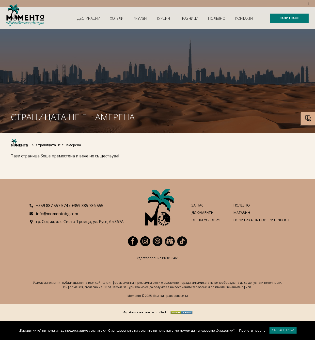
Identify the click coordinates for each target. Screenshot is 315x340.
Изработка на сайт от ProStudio (146, 312)
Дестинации (88, 18)
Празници (189, 18)
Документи (202, 213)
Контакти (244, 18)
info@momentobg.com (57, 213)
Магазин (241, 213)
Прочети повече (252, 330)
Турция (163, 18)
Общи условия (205, 220)
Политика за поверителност (261, 220)
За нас (197, 205)
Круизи (140, 18)
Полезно (216, 18)
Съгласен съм (283, 330)
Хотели (117, 18)
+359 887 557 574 (52, 205)
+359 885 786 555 (87, 205)
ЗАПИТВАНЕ (289, 18)
